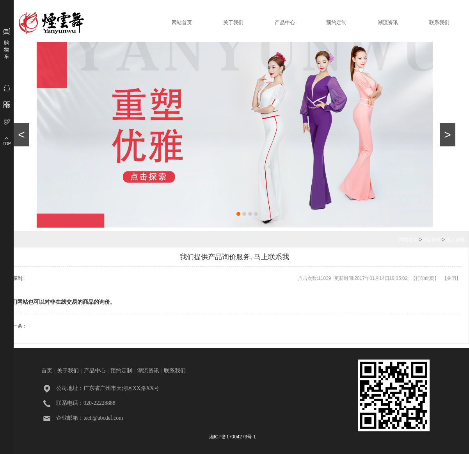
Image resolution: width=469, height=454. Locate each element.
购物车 (6, 49)
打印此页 (425, 278)
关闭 (451, 278)
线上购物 (455, 239)
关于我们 (233, 22)
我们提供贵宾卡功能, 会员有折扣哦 (63, 326)
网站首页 (182, 22)
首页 (46, 370)
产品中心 (285, 22)
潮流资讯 (388, 22)
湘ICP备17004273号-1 (232, 437)
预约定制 (336, 22)
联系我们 (439, 22)
